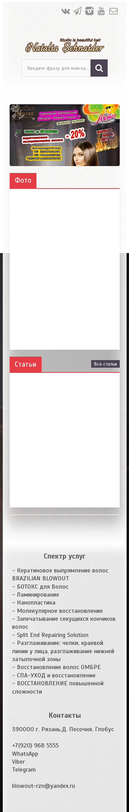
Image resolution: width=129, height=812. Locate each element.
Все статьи (105, 364)
